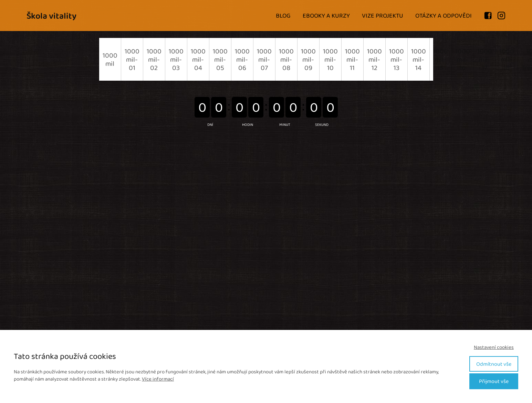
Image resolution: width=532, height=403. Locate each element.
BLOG (283, 15)
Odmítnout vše (493, 364)
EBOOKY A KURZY (326, 15)
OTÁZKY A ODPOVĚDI (443, 15)
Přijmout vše (494, 381)
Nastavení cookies (494, 347)
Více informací (158, 379)
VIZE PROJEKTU (382, 15)
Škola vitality (51, 15)
